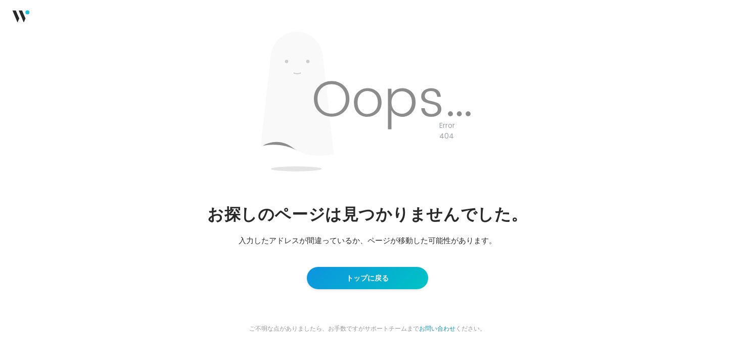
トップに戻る (367, 278)
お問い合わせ (437, 328)
